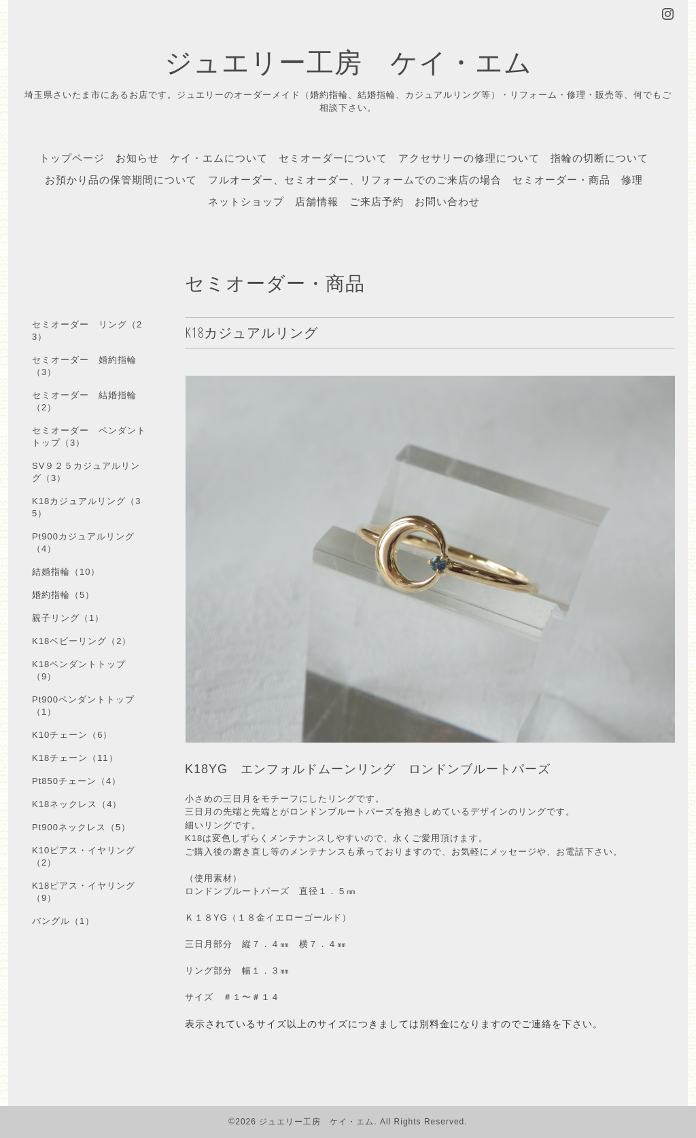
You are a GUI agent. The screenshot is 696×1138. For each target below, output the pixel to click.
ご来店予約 (376, 201)
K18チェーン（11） (75, 758)
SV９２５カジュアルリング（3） (86, 472)
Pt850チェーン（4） (76, 781)
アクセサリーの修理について (469, 157)
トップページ (72, 157)
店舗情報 (316, 201)
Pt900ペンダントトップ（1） (83, 705)
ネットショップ (246, 201)
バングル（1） (63, 921)
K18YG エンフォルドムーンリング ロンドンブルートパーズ (368, 769)
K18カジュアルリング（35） (86, 507)
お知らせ (137, 157)
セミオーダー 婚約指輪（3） (84, 366)
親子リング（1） (68, 618)
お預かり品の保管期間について (121, 179)
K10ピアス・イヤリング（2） (83, 856)
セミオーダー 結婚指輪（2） (84, 401)
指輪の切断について (599, 157)
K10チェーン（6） (72, 735)
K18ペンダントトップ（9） (79, 670)
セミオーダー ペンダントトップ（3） (89, 436)
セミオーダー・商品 (561, 179)
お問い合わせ (447, 201)
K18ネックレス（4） (77, 804)
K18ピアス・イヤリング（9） (83, 892)
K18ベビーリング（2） (81, 641)
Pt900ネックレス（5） (81, 827)
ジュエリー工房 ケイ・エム (348, 61)
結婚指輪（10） (66, 572)
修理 (632, 179)
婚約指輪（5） (63, 595)
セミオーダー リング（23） (87, 330)
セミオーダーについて (333, 157)
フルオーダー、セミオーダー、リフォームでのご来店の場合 (355, 179)
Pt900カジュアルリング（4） (83, 542)
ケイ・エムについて (219, 157)
